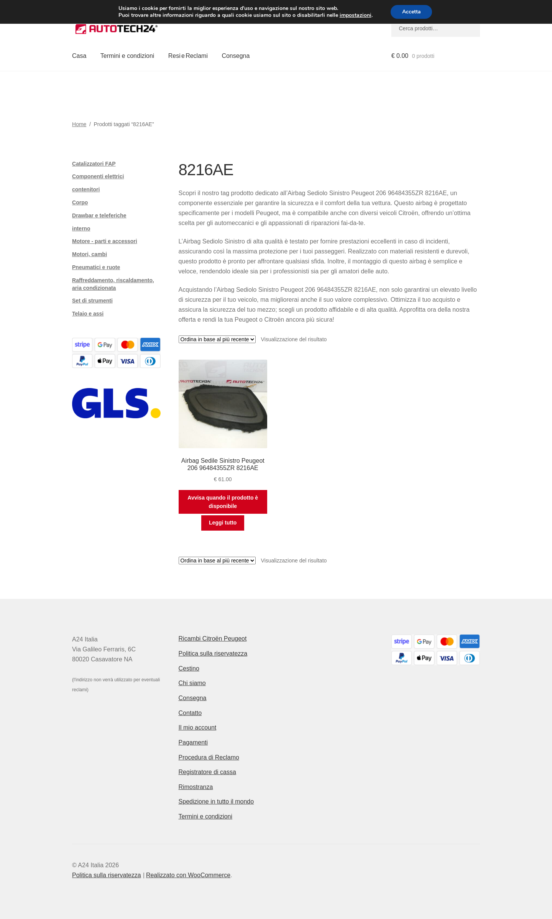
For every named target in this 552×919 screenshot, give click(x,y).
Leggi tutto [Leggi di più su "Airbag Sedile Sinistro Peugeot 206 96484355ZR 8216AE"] (223, 523)
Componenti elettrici (98, 176)
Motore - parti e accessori (104, 241)
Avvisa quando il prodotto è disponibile (222, 502)
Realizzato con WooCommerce (188, 875)
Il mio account (198, 727)
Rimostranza (196, 787)
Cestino (189, 668)
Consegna (236, 56)
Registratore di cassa (207, 772)
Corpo (80, 202)
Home (79, 124)
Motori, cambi (89, 254)
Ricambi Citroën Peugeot (213, 638)
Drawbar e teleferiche (99, 215)
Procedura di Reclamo (209, 757)
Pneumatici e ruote (96, 267)
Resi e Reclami (188, 56)
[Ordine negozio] (217, 339)
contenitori (86, 189)
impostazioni (355, 15)
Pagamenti (193, 742)
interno (81, 228)
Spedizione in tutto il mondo (216, 801)
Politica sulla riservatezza (213, 653)
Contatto (190, 713)
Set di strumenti (92, 301)
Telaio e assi (88, 314)
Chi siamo (192, 683)
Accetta (411, 11)
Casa (79, 56)
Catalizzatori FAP (94, 164)
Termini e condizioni (127, 56)
